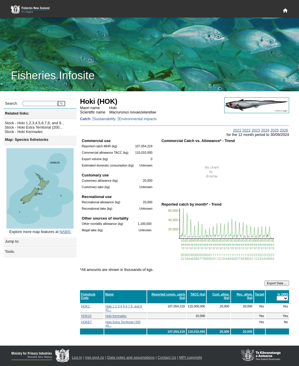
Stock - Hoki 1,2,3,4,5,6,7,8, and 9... (34, 123)
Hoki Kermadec (116, 316)
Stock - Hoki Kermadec (24, 131)
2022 (246, 130)
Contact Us (167, 357)
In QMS (282, 294)
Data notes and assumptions (130, 357)
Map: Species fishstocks (26, 139)
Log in (77, 357)
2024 (265, 130)
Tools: (10, 251)
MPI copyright (190, 357)
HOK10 (86, 316)
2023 (256, 130)
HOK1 (85, 306)
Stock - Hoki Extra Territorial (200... (33, 127)
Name (109, 294)
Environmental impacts (138, 119)
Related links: (17, 113)
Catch (85, 119)
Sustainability (105, 119)
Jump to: (12, 241)
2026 (284, 130)
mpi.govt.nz (94, 357)
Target (259, 294)
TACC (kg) (197, 294)
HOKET (86, 322)
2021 (237, 130)
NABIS (65, 232)
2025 (274, 130)
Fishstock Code (88, 296)
